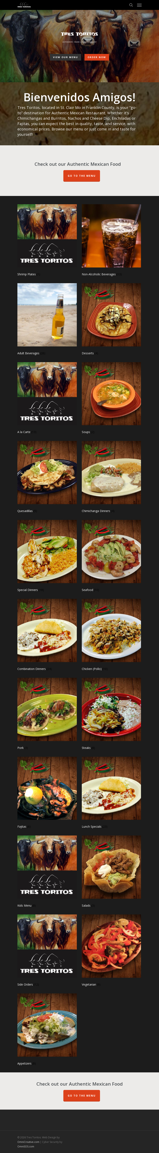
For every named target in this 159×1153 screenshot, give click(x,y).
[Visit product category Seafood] (111, 557)
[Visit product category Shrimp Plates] (47, 241)
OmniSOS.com (25, 1146)
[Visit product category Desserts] (111, 320)
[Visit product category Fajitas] (47, 794)
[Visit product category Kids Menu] (47, 872)
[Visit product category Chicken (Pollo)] (111, 636)
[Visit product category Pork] (47, 715)
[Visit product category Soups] (111, 399)
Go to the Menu (82, 1095)
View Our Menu (65, 56)
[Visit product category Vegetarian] (111, 951)
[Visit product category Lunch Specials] (111, 794)
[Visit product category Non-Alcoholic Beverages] (111, 241)
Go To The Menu (82, 176)
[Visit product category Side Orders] (47, 951)
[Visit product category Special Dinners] (47, 557)
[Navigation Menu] (139, 5)
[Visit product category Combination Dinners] (47, 636)
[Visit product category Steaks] (111, 715)
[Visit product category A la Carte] (47, 399)
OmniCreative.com (28, 1142)
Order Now (97, 56)
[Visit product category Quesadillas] (47, 478)
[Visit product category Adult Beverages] (47, 320)
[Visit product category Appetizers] (47, 1030)
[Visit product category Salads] (111, 872)
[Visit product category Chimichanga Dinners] (111, 478)
